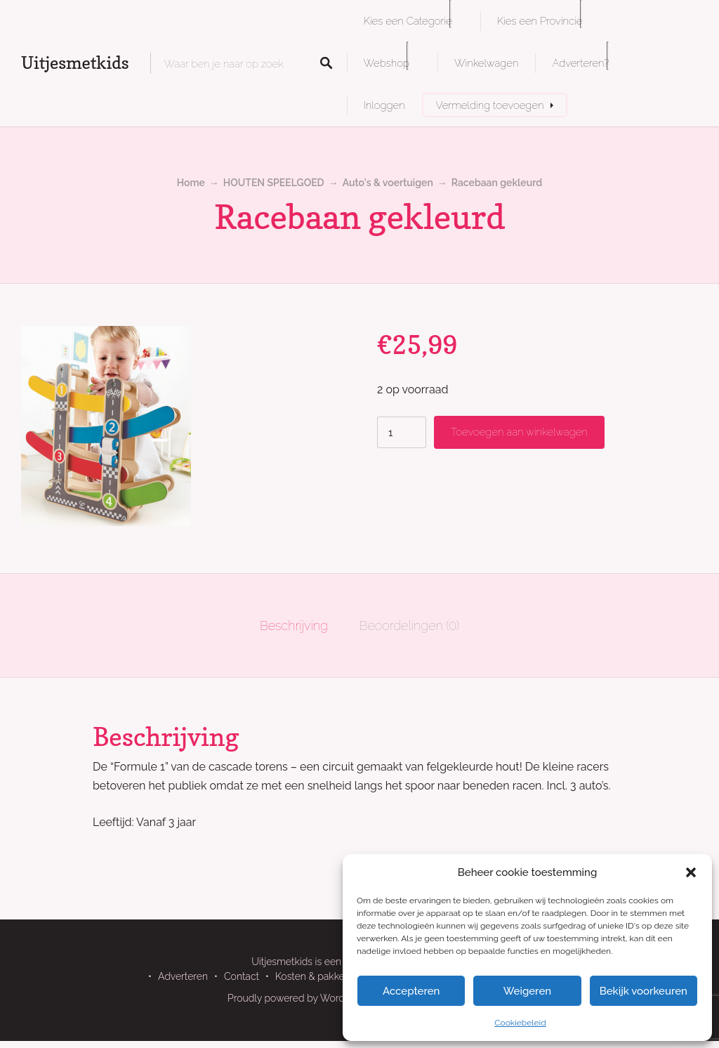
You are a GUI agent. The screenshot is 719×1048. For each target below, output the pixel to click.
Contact (241, 976)
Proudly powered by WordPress (298, 998)
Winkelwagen (486, 63)
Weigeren (527, 991)
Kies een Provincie (540, 21)
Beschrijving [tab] (294, 625)
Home (191, 182)
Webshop (386, 63)
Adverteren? (580, 63)
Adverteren (183, 976)
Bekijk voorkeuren (643, 991)
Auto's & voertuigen (388, 182)
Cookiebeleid (520, 1023)
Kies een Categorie (408, 21)
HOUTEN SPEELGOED (273, 182)
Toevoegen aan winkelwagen (519, 432)
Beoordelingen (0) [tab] (409, 625)
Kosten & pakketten (318, 976)
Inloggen (384, 105)
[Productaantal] (401, 432)
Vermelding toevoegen (490, 105)
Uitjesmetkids (75, 63)
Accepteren (411, 991)
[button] (691, 872)
